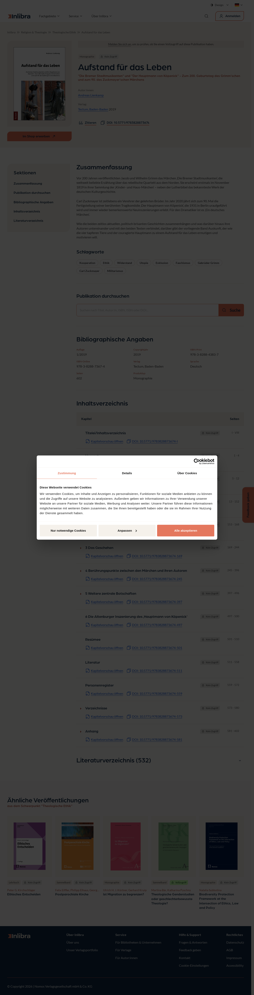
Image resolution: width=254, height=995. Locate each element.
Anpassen (127, 530)
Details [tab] (127, 473)
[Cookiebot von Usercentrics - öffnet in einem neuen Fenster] (196, 462)
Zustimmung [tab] (67, 473)
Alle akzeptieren (185, 530)
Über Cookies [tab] (187, 473)
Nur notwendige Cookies (68, 530)
